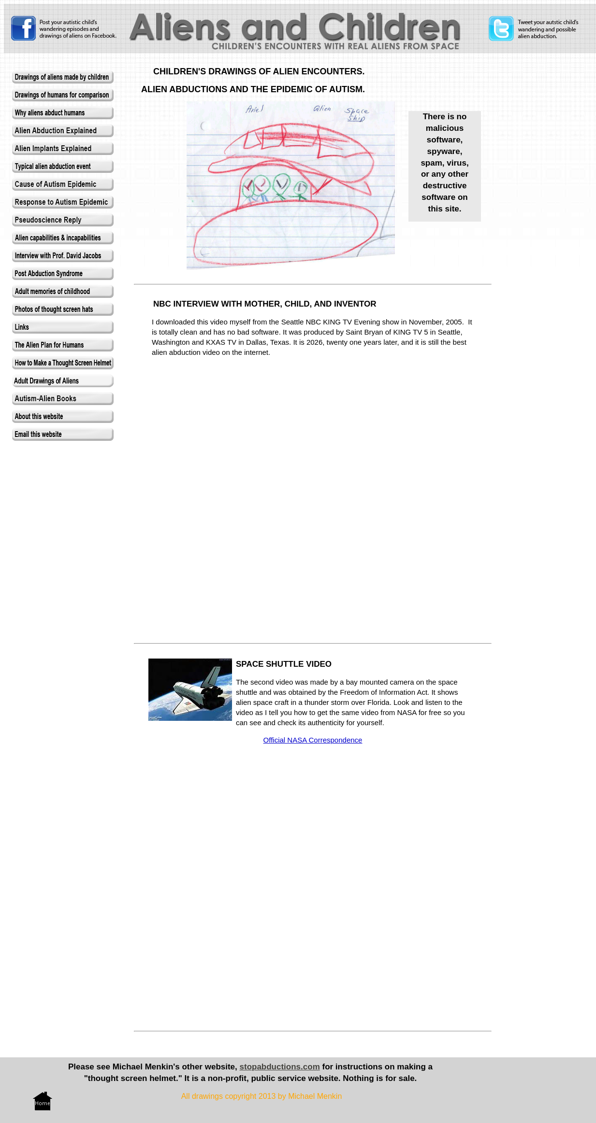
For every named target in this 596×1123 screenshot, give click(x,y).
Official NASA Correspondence (313, 740)
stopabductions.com (280, 1066)
